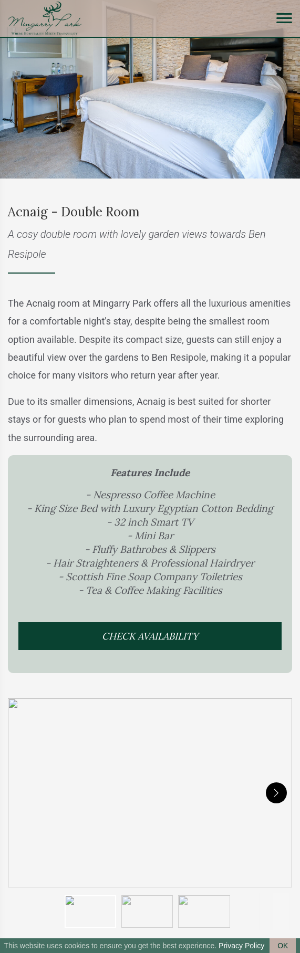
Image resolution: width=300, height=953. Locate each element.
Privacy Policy (241, 945)
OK (282, 945)
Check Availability (150, 636)
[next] (276, 792)
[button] (150, 793)
